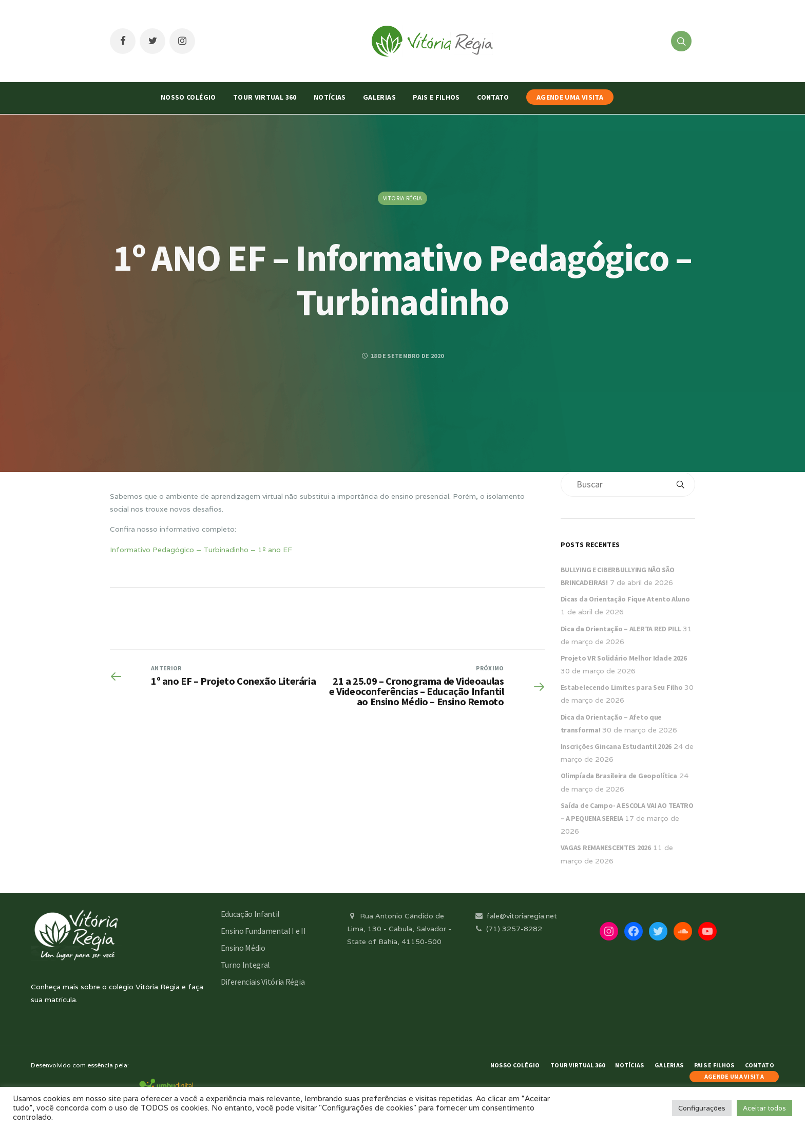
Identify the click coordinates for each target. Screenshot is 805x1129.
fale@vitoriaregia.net (515, 915)
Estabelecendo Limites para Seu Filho (622, 687)
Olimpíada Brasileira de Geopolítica (619, 775)
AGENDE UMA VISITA (569, 97)
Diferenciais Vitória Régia (263, 981)
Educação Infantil (250, 914)
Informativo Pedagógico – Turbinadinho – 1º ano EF (201, 549)
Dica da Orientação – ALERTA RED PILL (621, 628)
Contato (493, 97)
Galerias (379, 97)
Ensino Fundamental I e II (263, 931)
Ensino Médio (243, 948)
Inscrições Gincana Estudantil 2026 (616, 746)
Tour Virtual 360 (265, 97)
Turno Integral (246, 964)
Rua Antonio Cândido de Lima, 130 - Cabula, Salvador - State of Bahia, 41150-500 (399, 928)
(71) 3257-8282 (507, 928)
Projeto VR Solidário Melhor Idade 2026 (624, 658)
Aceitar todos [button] (764, 1108)
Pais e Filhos (436, 97)
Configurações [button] (701, 1108)
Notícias (330, 97)
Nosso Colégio (188, 97)
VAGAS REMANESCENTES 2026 (606, 847)
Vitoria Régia (403, 198)
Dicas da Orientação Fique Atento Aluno (625, 599)
